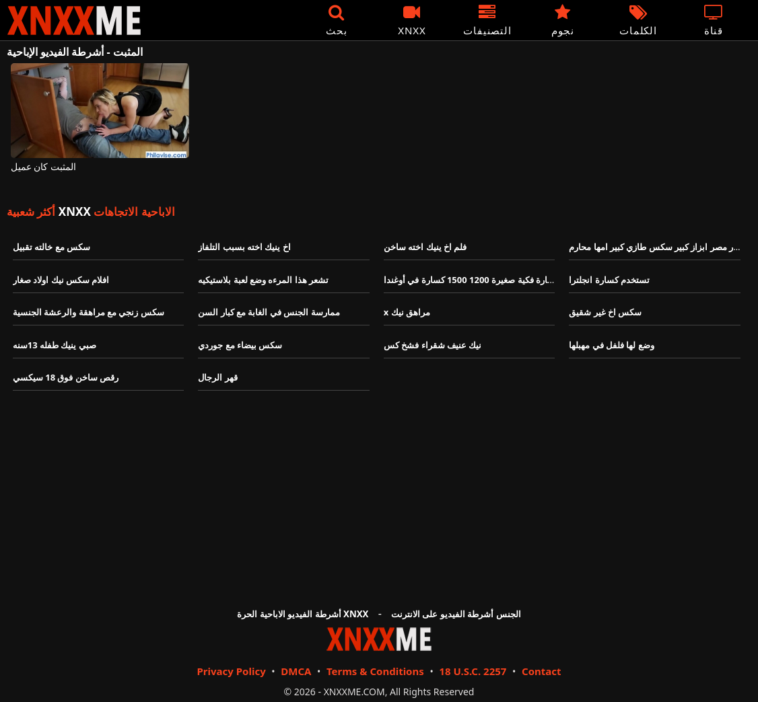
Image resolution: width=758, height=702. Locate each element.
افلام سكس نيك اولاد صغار (62, 280)
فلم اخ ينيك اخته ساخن (425, 247)
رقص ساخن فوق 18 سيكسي (65, 377)
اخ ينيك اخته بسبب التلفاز (244, 247)
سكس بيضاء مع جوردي (240, 345)
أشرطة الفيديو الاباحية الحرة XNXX (302, 614)
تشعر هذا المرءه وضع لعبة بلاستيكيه (263, 280)
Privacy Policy (231, 671)
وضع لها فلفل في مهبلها (611, 345)
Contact (541, 671)
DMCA (296, 671)
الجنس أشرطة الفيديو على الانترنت (456, 614)
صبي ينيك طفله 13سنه (54, 345)
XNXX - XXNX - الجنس (74, 20)
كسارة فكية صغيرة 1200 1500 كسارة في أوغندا (471, 280)
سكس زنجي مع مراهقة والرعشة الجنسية (88, 312)
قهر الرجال (217, 377)
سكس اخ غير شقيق (605, 312)
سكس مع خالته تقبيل (51, 247)
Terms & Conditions (375, 671)
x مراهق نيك (407, 312)
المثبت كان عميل (43, 167)
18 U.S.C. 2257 (472, 671)
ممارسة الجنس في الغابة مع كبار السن (268, 312)
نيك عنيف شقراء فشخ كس (433, 345)
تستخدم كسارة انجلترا (609, 280)
